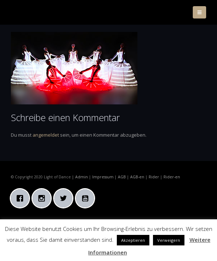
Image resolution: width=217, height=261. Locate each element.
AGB (122, 176)
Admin (81, 176)
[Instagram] (43, 198)
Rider (154, 176)
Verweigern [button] (168, 240)
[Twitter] (65, 198)
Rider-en (171, 176)
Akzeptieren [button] (133, 240)
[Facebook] (22, 198)
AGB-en (137, 176)
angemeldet (46, 135)
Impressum (103, 176)
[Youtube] (87, 198)
